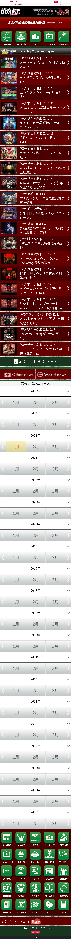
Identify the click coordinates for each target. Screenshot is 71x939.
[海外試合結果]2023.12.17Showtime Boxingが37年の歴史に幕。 (42, 334)
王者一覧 (21, 861)
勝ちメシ (35, 912)
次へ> (52, 361)
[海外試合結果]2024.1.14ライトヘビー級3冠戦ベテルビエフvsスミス (41, 123)
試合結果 (21, 844)
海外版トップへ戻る (21, 922)
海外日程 (7, 895)
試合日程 (7, 844)
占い (63, 912)
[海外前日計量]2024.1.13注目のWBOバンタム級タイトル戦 (41, 138)
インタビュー (63, 861)
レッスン (49, 912)
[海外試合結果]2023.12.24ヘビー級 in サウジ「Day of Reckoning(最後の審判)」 (39, 258)
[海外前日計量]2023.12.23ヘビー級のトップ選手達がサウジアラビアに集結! (42, 289)
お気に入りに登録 (35, 932)
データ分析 (21, 878)
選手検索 (63, 844)
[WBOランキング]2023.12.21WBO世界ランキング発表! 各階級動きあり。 (42, 319)
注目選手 (63, 878)
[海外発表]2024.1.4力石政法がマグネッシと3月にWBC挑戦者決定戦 (41, 228)
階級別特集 (63, 44)
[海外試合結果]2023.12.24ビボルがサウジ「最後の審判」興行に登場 (42, 273)
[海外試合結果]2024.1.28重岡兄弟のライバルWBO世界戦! (41, 77)
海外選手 (35, 895)
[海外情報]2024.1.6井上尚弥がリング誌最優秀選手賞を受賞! (42, 198)
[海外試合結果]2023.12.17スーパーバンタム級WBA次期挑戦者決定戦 (41, 349)
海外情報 (7, 44)
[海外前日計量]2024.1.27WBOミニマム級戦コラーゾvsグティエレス (43, 108)
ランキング (35, 44)
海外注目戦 (21, 44)
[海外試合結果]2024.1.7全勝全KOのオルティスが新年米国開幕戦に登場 (41, 183)
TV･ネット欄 (49, 44)
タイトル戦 (35, 861)
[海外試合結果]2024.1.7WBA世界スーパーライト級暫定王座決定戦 (43, 168)
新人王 (35, 844)
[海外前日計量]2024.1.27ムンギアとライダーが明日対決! (41, 93)
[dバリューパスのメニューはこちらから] (60, 2)
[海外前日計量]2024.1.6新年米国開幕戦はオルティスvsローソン (42, 213)
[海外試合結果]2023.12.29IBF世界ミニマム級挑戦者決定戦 (41, 243)
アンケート (21, 912)
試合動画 (7, 878)
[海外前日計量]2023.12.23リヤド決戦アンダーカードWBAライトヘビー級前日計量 (41, 304)
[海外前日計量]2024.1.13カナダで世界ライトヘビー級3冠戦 (41, 153)
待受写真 (35, 878)
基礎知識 (7, 912)
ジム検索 (49, 878)
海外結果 (21, 895)
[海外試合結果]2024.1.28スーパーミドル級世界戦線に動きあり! (42, 62)
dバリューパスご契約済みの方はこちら (17, 4)
